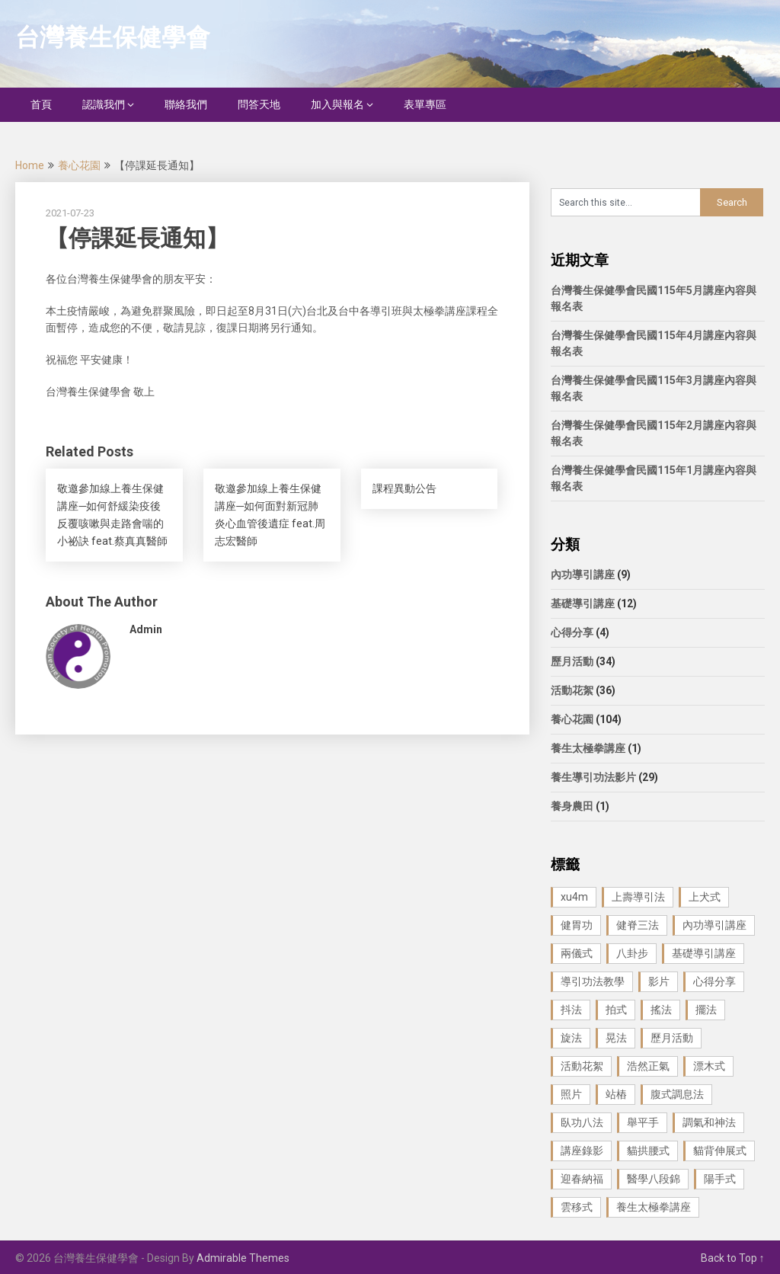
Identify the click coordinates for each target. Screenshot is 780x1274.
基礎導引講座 (583, 603)
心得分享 (572, 632)
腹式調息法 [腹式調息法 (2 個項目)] (677, 1094)
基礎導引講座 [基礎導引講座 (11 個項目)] (704, 953)
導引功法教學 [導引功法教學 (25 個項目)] (593, 981)
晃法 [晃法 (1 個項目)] (616, 1038)
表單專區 (425, 104)
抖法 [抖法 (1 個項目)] (571, 1010)
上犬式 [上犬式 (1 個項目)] (705, 897)
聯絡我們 (186, 104)
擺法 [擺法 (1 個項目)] (706, 1010)
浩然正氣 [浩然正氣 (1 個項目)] (648, 1066)
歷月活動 (572, 661)
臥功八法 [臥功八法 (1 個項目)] (582, 1122)
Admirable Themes (243, 1258)
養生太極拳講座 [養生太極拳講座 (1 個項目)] (653, 1207)
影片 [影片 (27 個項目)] (659, 981)
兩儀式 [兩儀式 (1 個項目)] (577, 953)
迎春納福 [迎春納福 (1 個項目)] (582, 1179)
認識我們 (103, 104)
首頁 (41, 104)
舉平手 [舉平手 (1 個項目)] (643, 1122)
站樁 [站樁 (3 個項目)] (616, 1094)
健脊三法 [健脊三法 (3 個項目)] (637, 925)
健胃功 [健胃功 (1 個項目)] (577, 925)
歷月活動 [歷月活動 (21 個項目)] (672, 1038)
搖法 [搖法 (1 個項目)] (661, 1010)
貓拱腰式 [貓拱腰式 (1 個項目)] (648, 1150)
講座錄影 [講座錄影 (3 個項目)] (582, 1150)
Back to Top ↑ (733, 1258)
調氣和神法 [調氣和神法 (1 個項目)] (709, 1122)
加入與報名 (337, 104)
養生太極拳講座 (588, 748)
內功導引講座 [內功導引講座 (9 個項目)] (714, 925)
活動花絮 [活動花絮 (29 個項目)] (582, 1066)
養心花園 (79, 165)
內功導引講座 (583, 574)
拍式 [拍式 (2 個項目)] (616, 1010)
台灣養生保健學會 (112, 37)
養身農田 (572, 806)
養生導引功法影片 (593, 777)
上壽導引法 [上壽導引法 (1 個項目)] (638, 897)
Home (29, 165)
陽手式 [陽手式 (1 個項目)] (720, 1179)
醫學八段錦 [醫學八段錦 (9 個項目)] (653, 1179)
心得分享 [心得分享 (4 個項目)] (714, 981)
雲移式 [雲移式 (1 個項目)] (577, 1207)
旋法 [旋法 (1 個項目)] (571, 1038)
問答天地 (259, 104)
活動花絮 (572, 690)
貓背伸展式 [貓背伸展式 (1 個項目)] (719, 1150)
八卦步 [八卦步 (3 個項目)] (632, 953)
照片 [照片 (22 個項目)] (571, 1094)
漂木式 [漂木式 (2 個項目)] (709, 1066)
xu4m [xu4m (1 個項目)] (574, 897)
